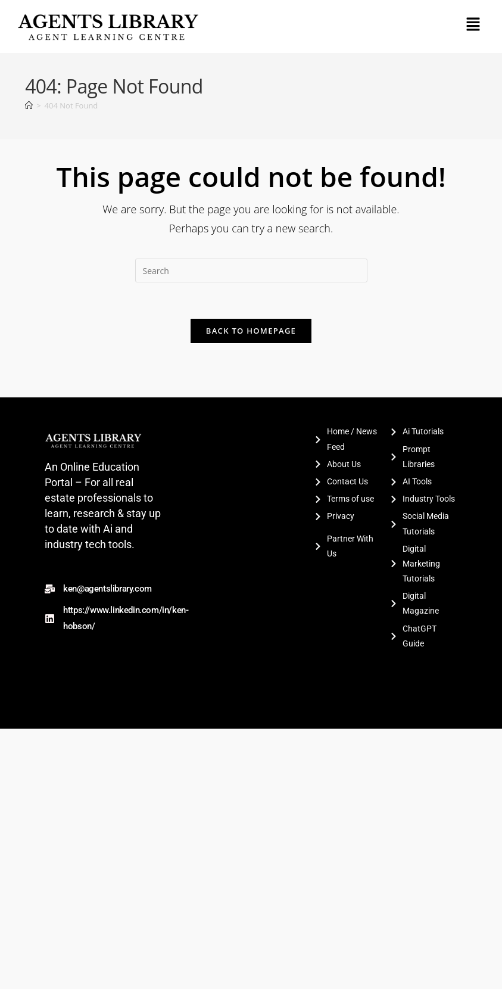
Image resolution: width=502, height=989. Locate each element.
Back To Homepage (251, 330)
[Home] (29, 105)
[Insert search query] (251, 270)
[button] (473, 24)
